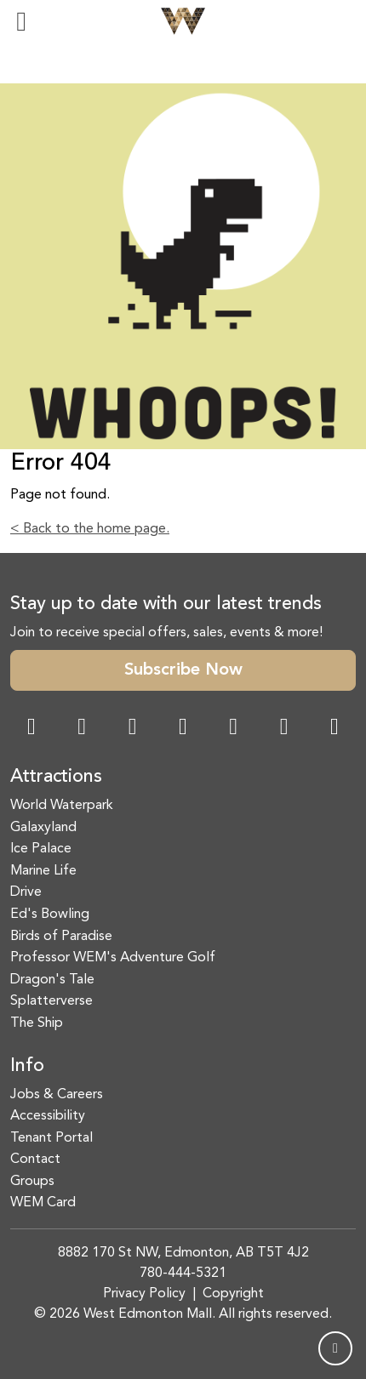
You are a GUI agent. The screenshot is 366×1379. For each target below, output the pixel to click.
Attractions (56, 777)
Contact (35, 1159)
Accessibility (47, 1116)
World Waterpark (61, 805)
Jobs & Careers (56, 1095)
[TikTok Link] (284, 728)
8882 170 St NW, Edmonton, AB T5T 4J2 (183, 1253)
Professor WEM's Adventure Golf (112, 958)
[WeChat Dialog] (233, 728)
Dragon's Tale (52, 980)
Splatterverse (51, 1001)
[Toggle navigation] (21, 21)
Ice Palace (40, 849)
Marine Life (43, 871)
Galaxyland (43, 828)
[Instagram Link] (81, 728)
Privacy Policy (144, 1294)
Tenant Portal (51, 1138)
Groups (32, 1181)
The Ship (36, 1023)
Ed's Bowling (49, 914)
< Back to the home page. (89, 529)
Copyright (233, 1294)
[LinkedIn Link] (334, 728)
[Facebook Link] (31, 728)
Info (27, 1066)
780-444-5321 (183, 1273)
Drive (26, 892)
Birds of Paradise (61, 936)
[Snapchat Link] (133, 728)
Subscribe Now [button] (183, 670)
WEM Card (43, 1203)
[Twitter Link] (183, 728)
